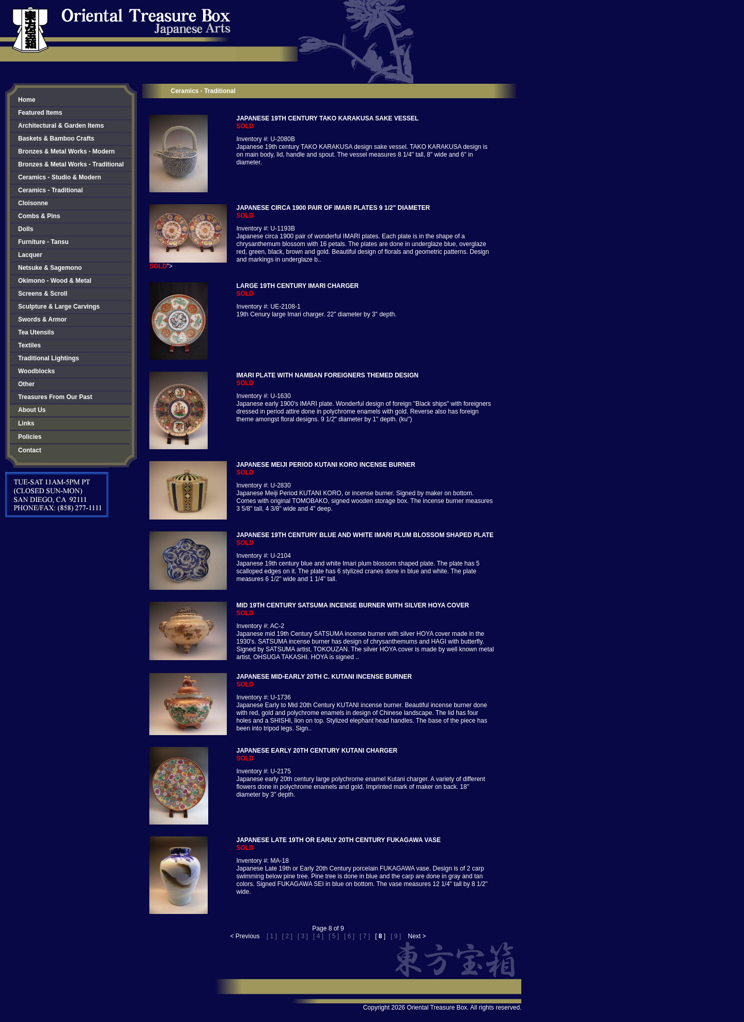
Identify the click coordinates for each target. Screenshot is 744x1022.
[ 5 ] (334, 936)
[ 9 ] (396, 936)
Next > (417, 936)
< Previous (245, 936)
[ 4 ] (318, 936)
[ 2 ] (287, 936)
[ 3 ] (303, 936)
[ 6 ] (349, 936)
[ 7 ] (365, 936)
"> (188, 263)
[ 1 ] (272, 936)
